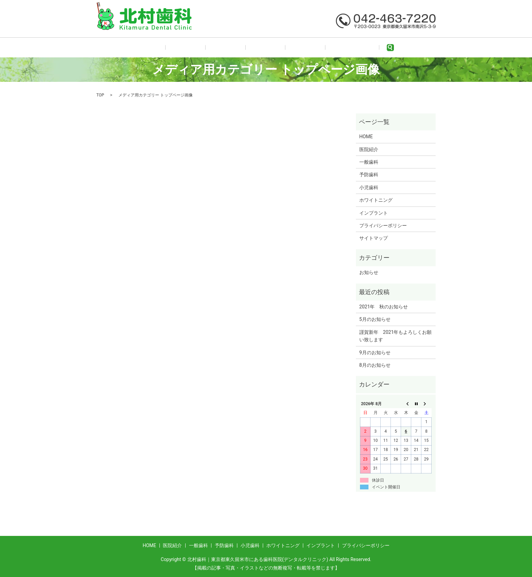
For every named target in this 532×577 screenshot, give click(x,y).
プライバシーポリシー (383, 225)
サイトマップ (373, 238)
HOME (172, 47)
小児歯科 (290, 47)
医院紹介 (199, 47)
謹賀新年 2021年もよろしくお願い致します (395, 335)
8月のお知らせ (375, 365)
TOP (100, 95)
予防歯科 (260, 47)
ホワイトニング (328, 47)
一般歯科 (230, 47)
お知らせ (368, 272)
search (362, 47)
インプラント (373, 213)
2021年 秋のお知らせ (383, 306)
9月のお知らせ (375, 352)
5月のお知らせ (375, 319)
